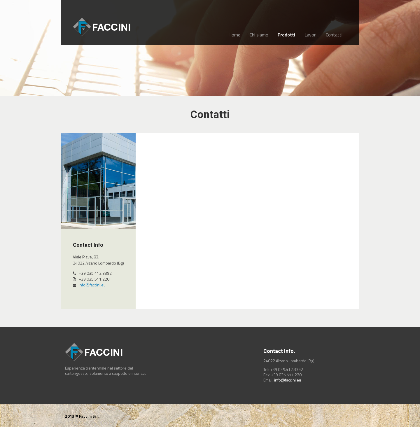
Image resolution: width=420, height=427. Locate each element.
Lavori (310, 34)
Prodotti (286, 34)
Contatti (334, 34)
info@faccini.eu (92, 285)
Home (234, 34)
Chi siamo (259, 34)
